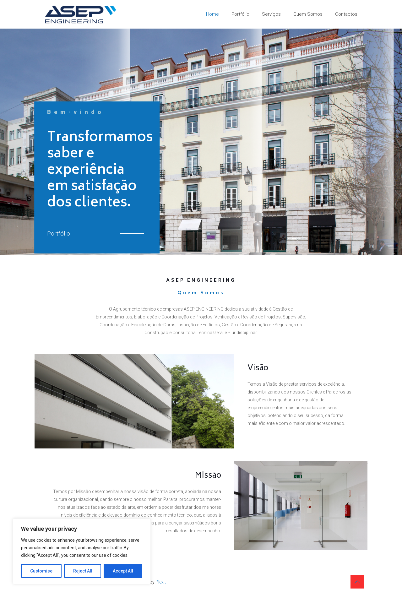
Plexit (160, 581)
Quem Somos (201, 293)
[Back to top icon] (357, 582)
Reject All (82, 570)
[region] (82, 551)
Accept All (123, 570)
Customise (41, 570)
